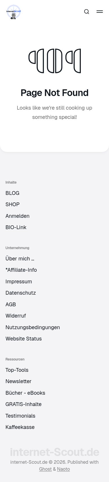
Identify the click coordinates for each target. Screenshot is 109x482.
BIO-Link (16, 227)
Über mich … (20, 258)
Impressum (19, 281)
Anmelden (18, 216)
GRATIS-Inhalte (24, 404)
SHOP (13, 204)
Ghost (45, 469)
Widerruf (16, 315)
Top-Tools (17, 370)
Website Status (24, 338)
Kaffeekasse (20, 427)
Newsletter (19, 381)
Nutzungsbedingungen (33, 327)
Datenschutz (21, 292)
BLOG (12, 193)
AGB (11, 304)
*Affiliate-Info (21, 270)
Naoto (63, 469)
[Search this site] (86, 11)
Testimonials (20, 415)
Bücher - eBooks (25, 392)
